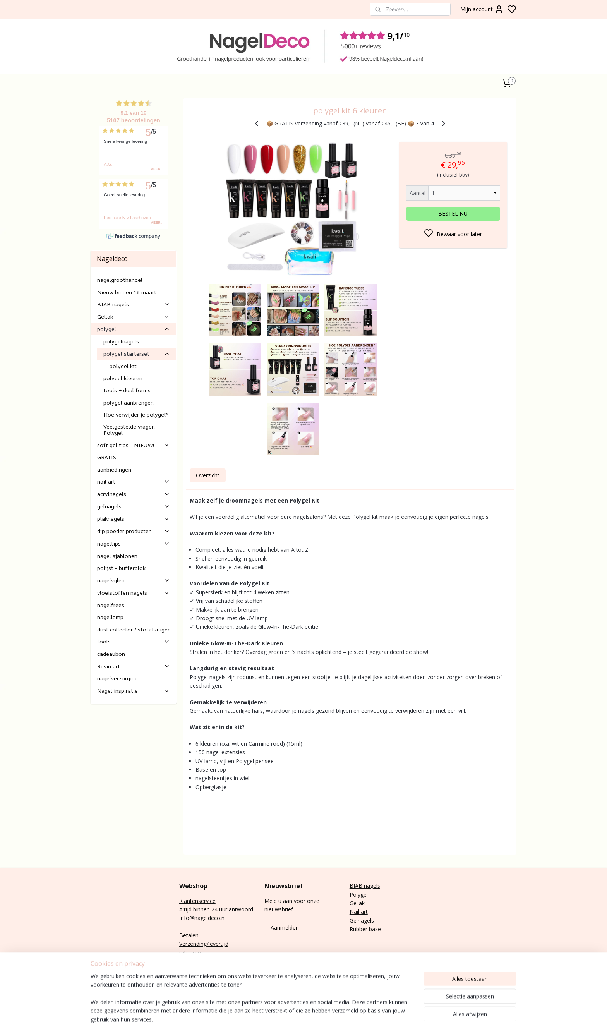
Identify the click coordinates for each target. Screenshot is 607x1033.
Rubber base (365, 929)
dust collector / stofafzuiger (133, 629)
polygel (133, 329)
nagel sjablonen (117, 555)
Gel (354, 903)
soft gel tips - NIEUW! (133, 445)
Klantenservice (197, 900)
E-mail (187, 970)
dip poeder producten (133, 531)
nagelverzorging (117, 678)
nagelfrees (110, 605)
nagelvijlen (133, 580)
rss (428, 1019)
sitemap (411, 1019)
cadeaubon (111, 653)
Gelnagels (362, 920)
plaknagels (133, 518)
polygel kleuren (122, 378)
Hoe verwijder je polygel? (135, 414)
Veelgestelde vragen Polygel (129, 429)
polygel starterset (136, 353)
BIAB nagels (133, 304)
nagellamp (110, 617)
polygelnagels (121, 341)
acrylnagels (133, 494)
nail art (133, 481)
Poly (355, 894)
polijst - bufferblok (121, 567)
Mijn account (482, 9)
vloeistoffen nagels (133, 592)
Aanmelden (285, 927)
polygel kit (123, 366)
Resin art (133, 666)
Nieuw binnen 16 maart (126, 292)
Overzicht (207, 475)
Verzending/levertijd (203, 943)
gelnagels (133, 506)
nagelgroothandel (119, 279)
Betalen (189, 935)
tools (133, 641)
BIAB (356, 885)
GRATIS (106, 457)
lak (361, 903)
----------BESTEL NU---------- (453, 213)
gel (364, 894)
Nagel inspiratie (133, 690)
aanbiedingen (114, 469)
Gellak (133, 316)
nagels (371, 885)
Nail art (359, 911)
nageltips (133, 543)
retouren (190, 952)
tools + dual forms (127, 390)
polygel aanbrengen (128, 402)
